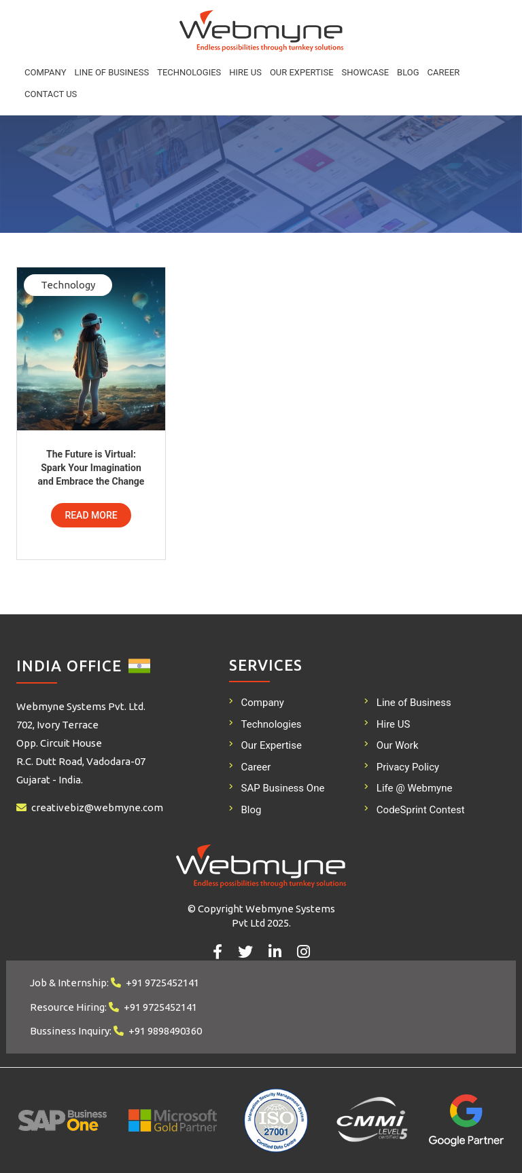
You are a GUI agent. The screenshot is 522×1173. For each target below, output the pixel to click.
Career (444, 72)
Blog (408, 72)
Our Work (398, 745)
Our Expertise (302, 72)
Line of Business (111, 72)
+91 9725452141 (162, 982)
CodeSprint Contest (421, 810)
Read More (91, 515)
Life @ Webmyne (415, 788)
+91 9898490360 (165, 1031)
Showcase (365, 72)
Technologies (189, 72)
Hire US (245, 72)
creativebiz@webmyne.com (97, 807)
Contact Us (50, 94)
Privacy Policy (408, 767)
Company (45, 72)
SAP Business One (283, 788)
